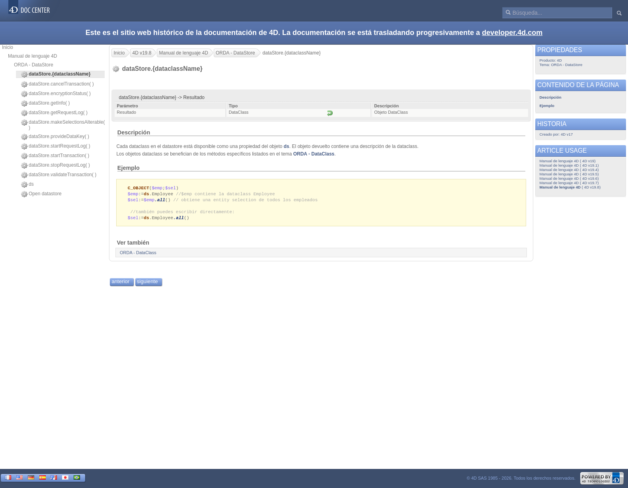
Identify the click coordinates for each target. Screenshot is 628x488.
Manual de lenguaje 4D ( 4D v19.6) (569, 178)
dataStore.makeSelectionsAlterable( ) (63, 124)
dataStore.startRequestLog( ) (55, 146)
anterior (120, 284)
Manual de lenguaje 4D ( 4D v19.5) (569, 174)
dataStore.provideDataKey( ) (55, 137)
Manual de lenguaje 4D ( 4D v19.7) (569, 183)
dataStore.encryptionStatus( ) (56, 94)
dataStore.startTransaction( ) (55, 156)
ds (27, 184)
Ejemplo (128, 168)
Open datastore (41, 194)
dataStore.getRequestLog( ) (54, 113)
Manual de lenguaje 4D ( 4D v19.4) (569, 169)
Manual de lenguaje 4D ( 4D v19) (568, 161)
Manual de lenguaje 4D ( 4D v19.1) (569, 165)
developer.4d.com (512, 33)
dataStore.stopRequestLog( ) (55, 165)
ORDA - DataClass (314, 154)
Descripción (133, 132)
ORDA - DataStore (33, 65)
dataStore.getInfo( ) (45, 103)
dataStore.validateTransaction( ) (58, 175)
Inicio (7, 47)
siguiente (147, 284)
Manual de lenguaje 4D (32, 56)
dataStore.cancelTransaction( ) (57, 84)
